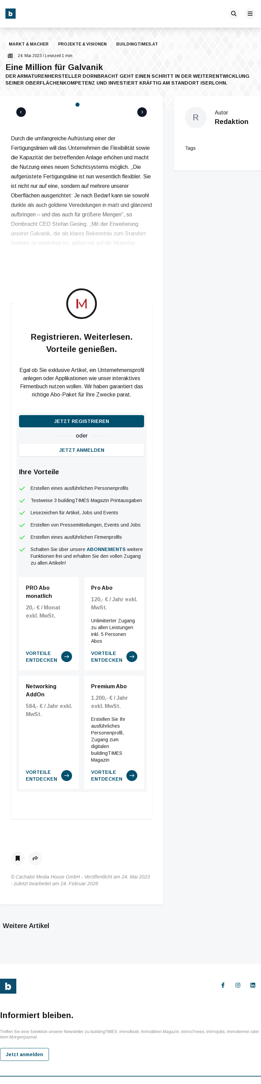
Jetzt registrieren (81, 405)
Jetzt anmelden (81, 434)
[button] (10, 44)
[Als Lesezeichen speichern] (17, 842)
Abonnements (106, 533)
